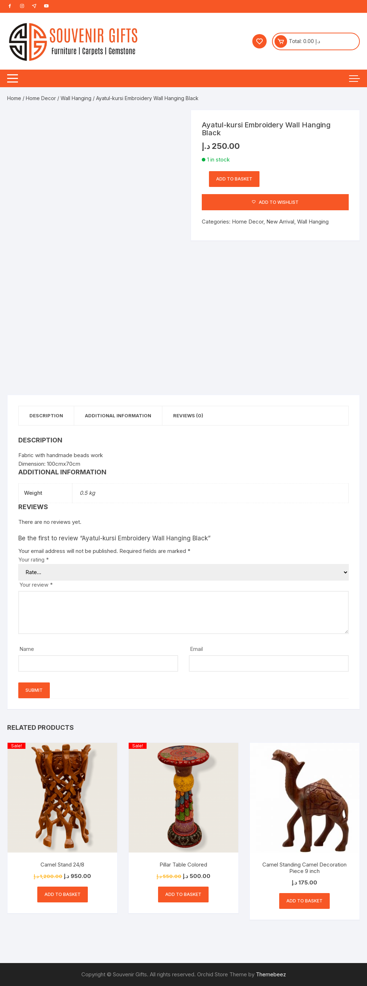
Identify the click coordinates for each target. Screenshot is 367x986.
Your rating (33, 559)
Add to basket (234, 179)
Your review (36, 584)
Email (196, 648)
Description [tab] (46, 415)
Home (14, 98)
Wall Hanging (76, 98)
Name (26, 648)
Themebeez (271, 974)
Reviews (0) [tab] (188, 415)
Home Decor (41, 98)
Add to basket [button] (62, 894)
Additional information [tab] (118, 415)
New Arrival (280, 221)
